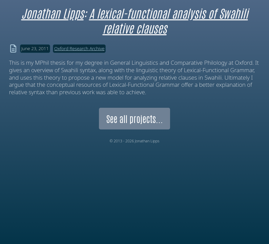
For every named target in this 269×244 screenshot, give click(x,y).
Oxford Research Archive (79, 48)
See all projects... (134, 118)
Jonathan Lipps (52, 12)
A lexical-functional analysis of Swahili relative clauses (168, 20)
